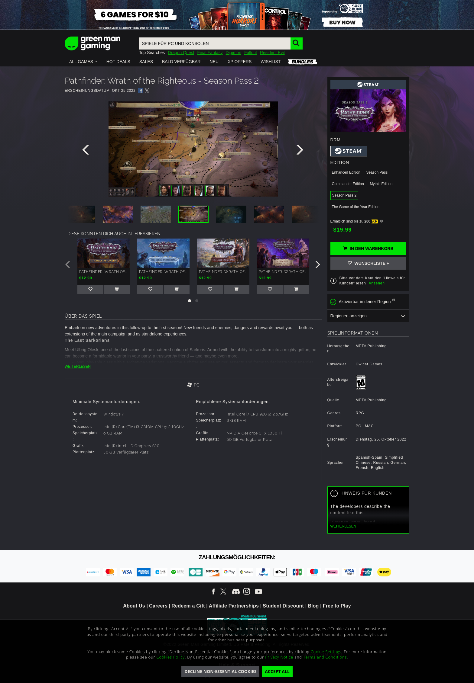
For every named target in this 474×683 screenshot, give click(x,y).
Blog (313, 605)
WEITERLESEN (78, 366)
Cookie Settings (326, 651)
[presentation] (86, 151)
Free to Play (337, 605)
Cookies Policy (171, 657)
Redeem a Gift (188, 605)
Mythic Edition (381, 184)
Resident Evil (272, 52)
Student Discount (283, 605)
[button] (83, 61)
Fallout (250, 52)
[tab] (193, 385)
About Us (134, 605)
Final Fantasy (210, 52)
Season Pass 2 (344, 195)
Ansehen (377, 283)
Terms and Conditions (325, 657)
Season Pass (377, 172)
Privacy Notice (279, 657)
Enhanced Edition (346, 172)
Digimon (233, 52)
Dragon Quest (181, 52)
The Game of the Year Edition (355, 207)
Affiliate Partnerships (234, 605)
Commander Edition (348, 184)
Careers (158, 605)
